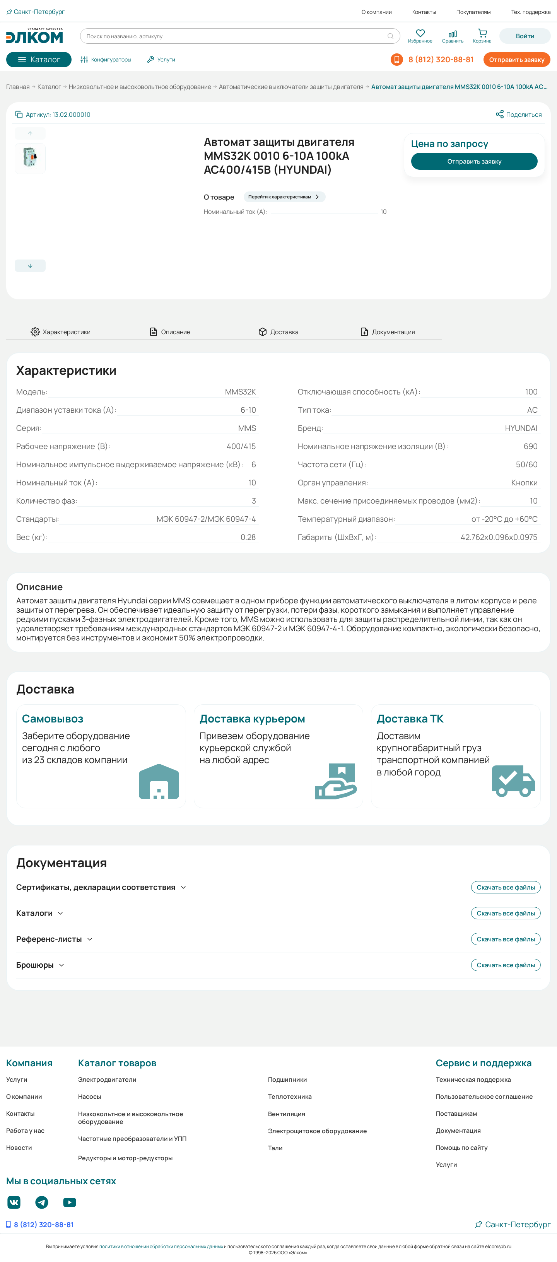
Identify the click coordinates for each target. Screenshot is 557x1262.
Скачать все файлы (506, 887)
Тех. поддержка (531, 12)
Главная (18, 87)
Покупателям (473, 12)
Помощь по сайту (462, 1147)
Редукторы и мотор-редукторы (125, 1158)
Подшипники (287, 1079)
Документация (458, 1130)
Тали (275, 1148)
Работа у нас (25, 1130)
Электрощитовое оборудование (317, 1131)
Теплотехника (290, 1096)
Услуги (16, 1079)
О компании (377, 12)
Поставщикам (456, 1113)
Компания (29, 1062)
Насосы (89, 1096)
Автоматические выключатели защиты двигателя (291, 87)
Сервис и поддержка (484, 1062)
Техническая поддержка (473, 1079)
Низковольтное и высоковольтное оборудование (140, 87)
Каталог (49, 87)
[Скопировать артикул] (53, 114)
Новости (19, 1147)
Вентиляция (286, 1114)
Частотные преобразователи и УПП (132, 1138)
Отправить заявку (517, 59)
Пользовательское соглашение (484, 1096)
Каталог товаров (117, 1062)
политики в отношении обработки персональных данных (161, 1246)
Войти (525, 36)
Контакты (424, 12)
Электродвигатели (107, 1079)
